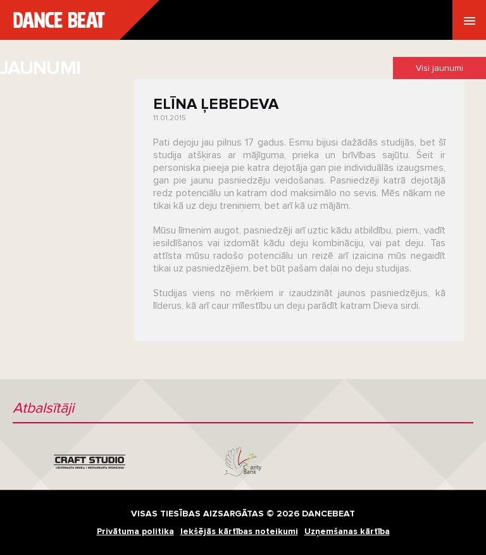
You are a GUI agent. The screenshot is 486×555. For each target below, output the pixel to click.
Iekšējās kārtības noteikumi (239, 531)
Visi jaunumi (439, 68)
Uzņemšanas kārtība (347, 531)
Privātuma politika (135, 531)
